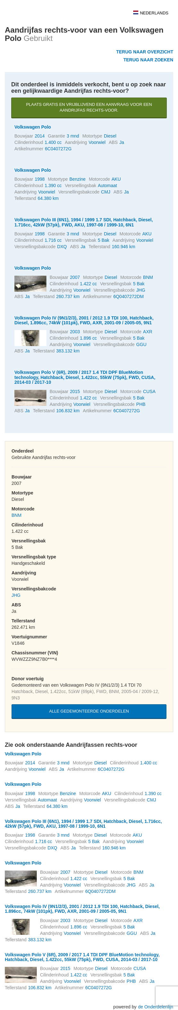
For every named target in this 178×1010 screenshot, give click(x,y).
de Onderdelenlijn (155, 1006)
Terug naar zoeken (148, 59)
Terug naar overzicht (144, 51)
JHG (16, 595)
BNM (16, 515)
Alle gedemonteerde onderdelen (89, 711)
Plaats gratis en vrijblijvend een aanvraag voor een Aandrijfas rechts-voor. (89, 107)
